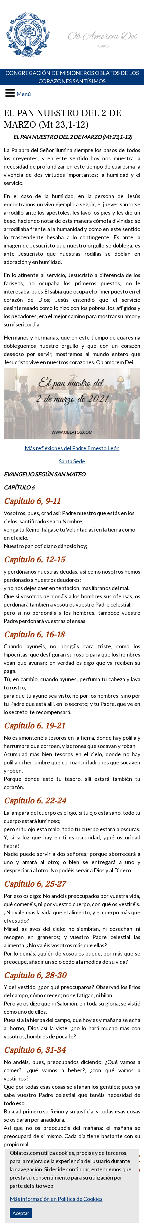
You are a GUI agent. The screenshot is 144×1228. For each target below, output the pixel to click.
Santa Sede (72, 461)
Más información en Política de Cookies (56, 1198)
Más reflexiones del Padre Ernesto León (72, 448)
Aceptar (21, 1213)
